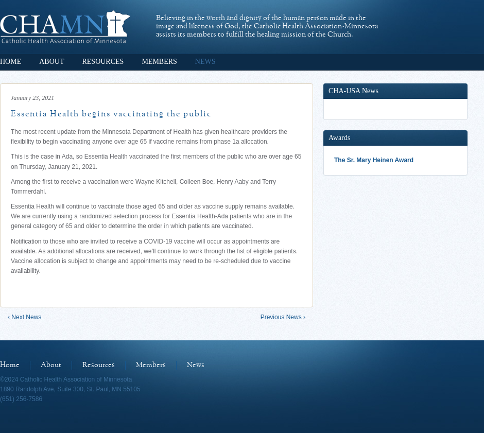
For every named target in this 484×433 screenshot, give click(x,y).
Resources (103, 61)
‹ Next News (24, 317)
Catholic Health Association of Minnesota (65, 26)
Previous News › (283, 317)
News (205, 61)
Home (10, 61)
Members (159, 61)
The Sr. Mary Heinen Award (373, 160)
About (51, 61)
